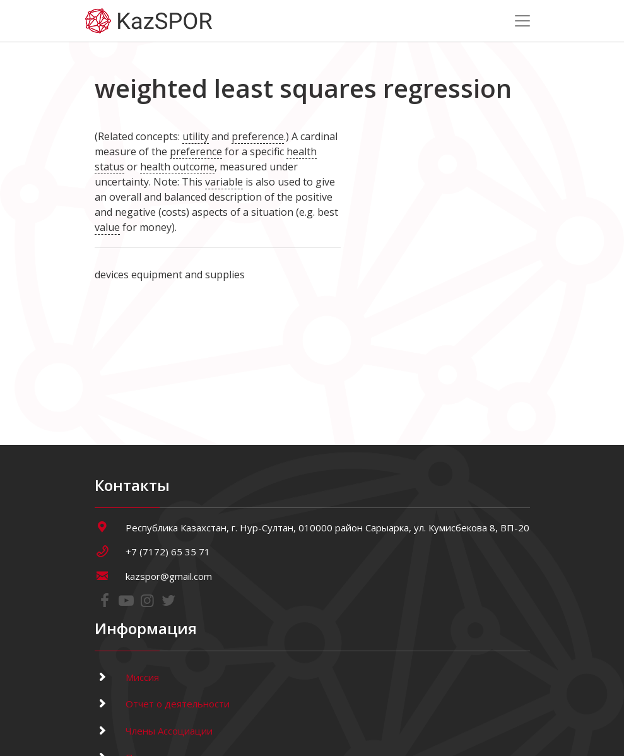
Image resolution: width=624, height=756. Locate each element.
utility (195, 136)
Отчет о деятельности (162, 703)
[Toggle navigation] (522, 21)
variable (224, 182)
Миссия (127, 677)
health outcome (177, 167)
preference (258, 136)
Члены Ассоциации (154, 730)
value (107, 227)
